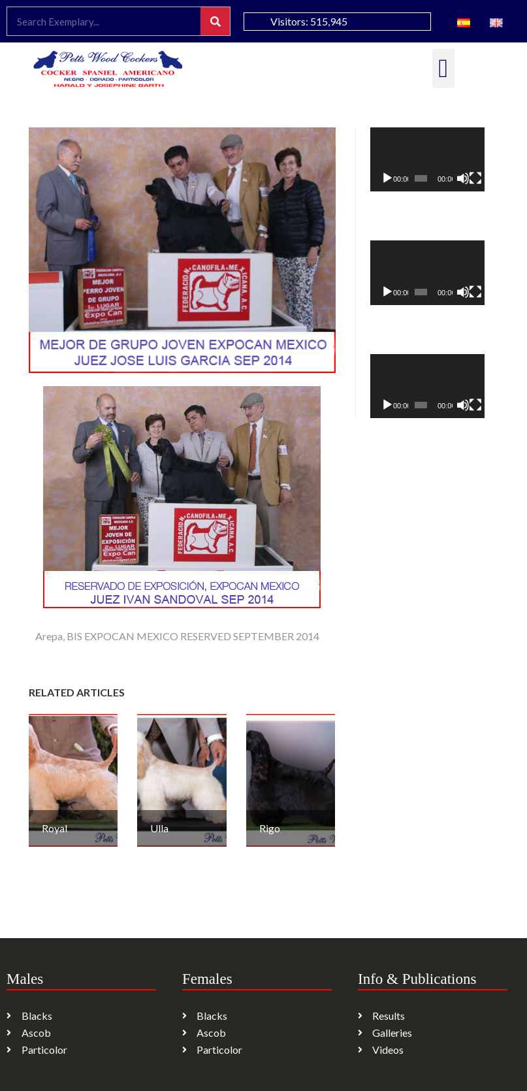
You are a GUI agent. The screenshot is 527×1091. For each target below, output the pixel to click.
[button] (443, 68)
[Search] (215, 21)
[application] (427, 159)
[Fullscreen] (475, 178)
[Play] (387, 178)
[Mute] (463, 178)
